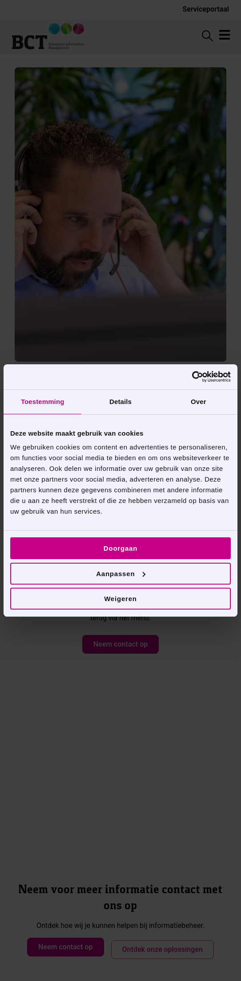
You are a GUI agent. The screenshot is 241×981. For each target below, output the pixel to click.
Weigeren (120, 598)
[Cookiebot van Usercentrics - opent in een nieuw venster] (192, 377)
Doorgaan (120, 548)
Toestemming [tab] (42, 401)
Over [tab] (198, 401)
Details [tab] (120, 401)
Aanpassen (120, 573)
